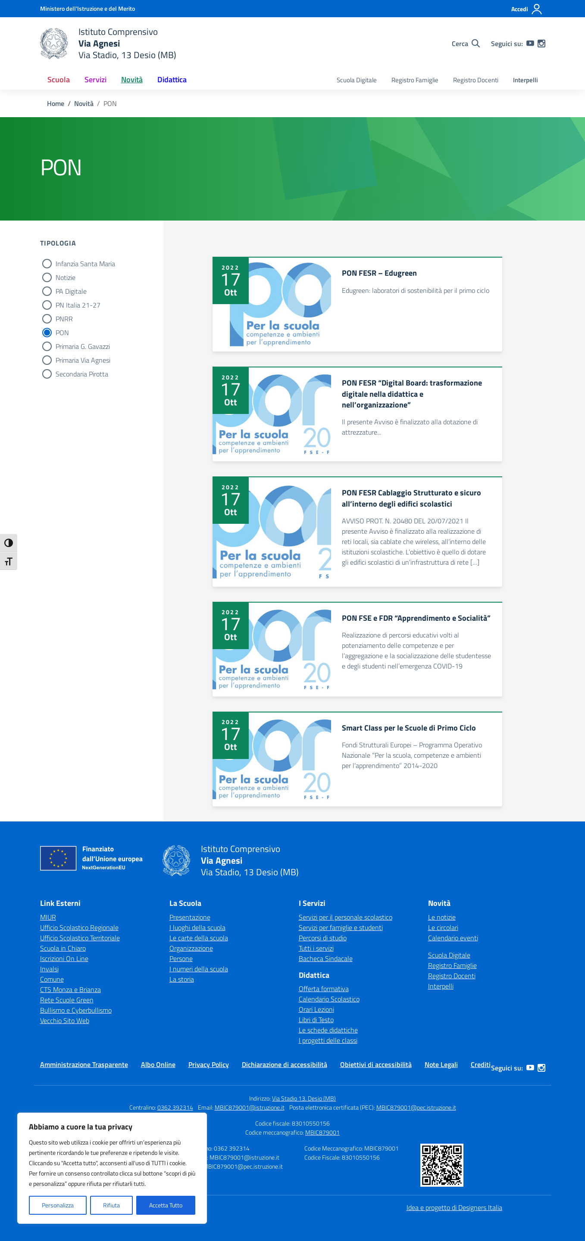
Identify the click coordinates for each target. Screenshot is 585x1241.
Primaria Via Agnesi (83, 360)
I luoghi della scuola (197, 927)
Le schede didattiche (328, 1030)
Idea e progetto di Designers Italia (454, 1207)
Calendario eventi (453, 938)
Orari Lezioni (316, 1009)
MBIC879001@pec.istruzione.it (416, 1107)
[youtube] (530, 43)
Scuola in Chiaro (63, 948)
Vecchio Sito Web (64, 1020)
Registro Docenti (475, 80)
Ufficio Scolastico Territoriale (80, 938)
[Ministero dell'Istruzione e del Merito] (87, 8)
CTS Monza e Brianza (70, 989)
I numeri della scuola (198, 969)
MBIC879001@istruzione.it (250, 1107)
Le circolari (443, 927)
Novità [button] (132, 79)
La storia (181, 979)
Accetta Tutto (165, 1205)
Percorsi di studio (323, 938)
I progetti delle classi (328, 1040)
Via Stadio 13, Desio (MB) (304, 1098)
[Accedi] (527, 9)
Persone (181, 958)
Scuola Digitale (357, 80)
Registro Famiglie (414, 80)
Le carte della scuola (198, 938)
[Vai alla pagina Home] (55, 103)
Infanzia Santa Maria (85, 263)
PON (62, 332)
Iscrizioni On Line (64, 958)
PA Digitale (71, 291)
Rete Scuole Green (67, 1000)
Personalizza (58, 1205)
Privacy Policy (208, 1064)
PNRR (64, 319)
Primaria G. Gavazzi (83, 346)
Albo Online (158, 1064)
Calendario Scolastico (329, 999)
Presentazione (189, 917)
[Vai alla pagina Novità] (84, 103)
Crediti (481, 1064)
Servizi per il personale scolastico (345, 917)
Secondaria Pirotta (82, 374)
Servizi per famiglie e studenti (341, 927)
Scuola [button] (58, 79)
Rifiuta (111, 1205)
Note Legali (441, 1064)
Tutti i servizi (316, 948)
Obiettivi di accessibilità (376, 1064)
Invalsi (49, 969)
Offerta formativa (324, 988)
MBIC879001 (322, 1132)
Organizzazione (191, 948)
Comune (52, 979)
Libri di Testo (316, 1019)
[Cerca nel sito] (465, 43)
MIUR (48, 917)
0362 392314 (175, 1107)
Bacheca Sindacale (326, 958)
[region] (112, 1168)
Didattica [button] (172, 79)
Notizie (65, 277)
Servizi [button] (95, 79)
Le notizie (442, 917)
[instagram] (541, 43)
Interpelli (525, 80)
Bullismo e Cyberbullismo (76, 1010)
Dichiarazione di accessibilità (284, 1064)
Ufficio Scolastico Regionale (79, 927)
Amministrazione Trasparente (84, 1064)
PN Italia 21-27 (78, 305)
